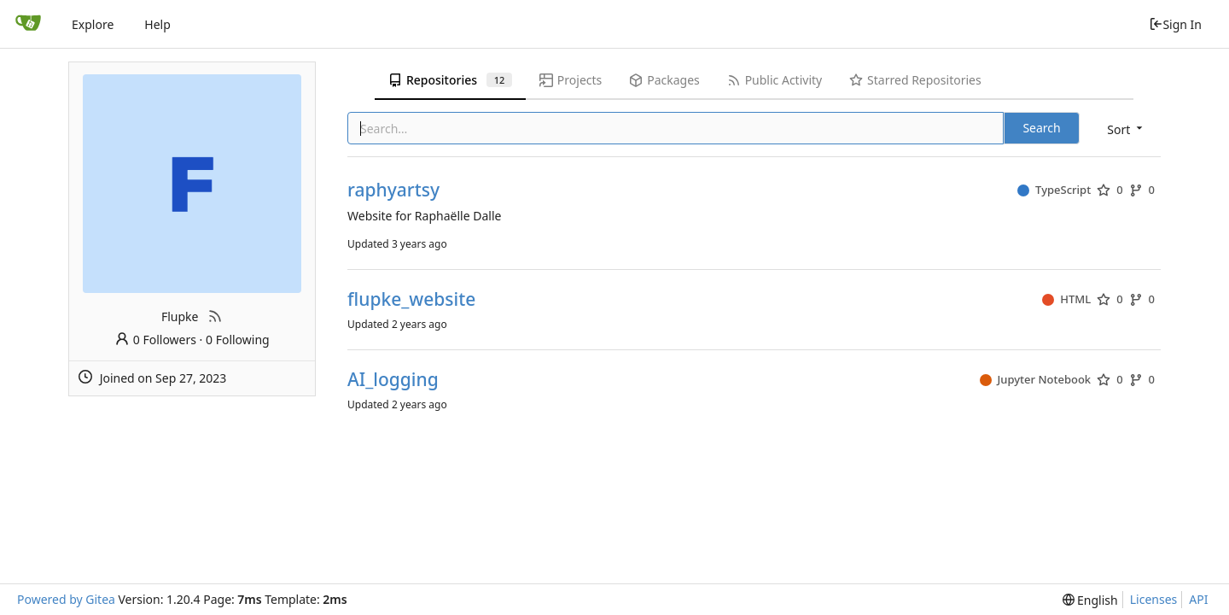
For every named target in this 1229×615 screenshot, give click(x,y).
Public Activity (774, 80)
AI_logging (393, 379)
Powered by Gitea (66, 599)
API (1198, 599)
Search (1041, 128)
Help (157, 24)
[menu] (1126, 129)
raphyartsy (393, 190)
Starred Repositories (915, 80)
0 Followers (155, 339)
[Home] (28, 23)
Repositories (450, 80)
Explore (93, 24)
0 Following (238, 339)
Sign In (1175, 24)
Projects (570, 80)
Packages (664, 80)
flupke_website (411, 299)
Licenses (1154, 599)
